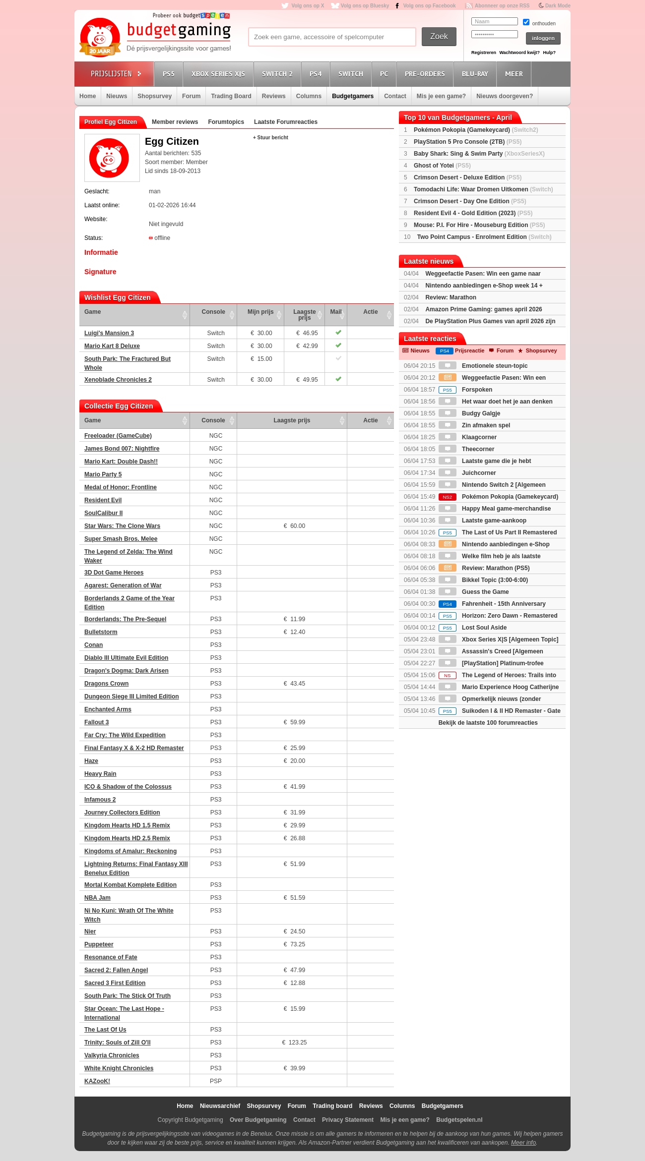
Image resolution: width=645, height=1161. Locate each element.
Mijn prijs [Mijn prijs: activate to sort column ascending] (261, 311)
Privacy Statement (348, 1119)
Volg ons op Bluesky (365, 5)
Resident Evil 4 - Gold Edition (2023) (473, 213)
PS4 (317, 73)
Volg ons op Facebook (429, 5)
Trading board (332, 1106)
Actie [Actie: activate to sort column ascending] (370, 311)
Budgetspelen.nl (459, 1119)
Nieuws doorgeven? (504, 96)
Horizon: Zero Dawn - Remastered (498, 615)
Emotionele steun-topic (483, 365)
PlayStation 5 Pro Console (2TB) (467, 141)
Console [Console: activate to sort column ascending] (213, 311)
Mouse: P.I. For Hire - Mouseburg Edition (479, 225)
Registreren (483, 52)
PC (385, 73)
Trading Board (231, 96)
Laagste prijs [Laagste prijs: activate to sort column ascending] (304, 314)
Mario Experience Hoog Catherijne (499, 687)
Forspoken (466, 389)
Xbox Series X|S (220, 73)
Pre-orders (426, 73)
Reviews (274, 96)
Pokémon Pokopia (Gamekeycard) (476, 129)
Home (87, 96)
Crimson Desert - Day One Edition (470, 201)
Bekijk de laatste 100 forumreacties (488, 722)
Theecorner (467, 449)
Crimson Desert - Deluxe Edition (467, 177)
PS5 (170, 73)
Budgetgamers (353, 96)
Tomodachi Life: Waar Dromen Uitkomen (483, 189)
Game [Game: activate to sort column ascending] (92, 311)
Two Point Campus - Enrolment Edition (484, 236)
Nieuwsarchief (220, 1106)
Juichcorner (467, 472)
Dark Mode (558, 5)
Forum (191, 96)
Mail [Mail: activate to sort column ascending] (336, 311)
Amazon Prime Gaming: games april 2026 (483, 309)
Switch (352, 73)
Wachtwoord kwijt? (519, 52)
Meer (515, 73)
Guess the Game (474, 591)
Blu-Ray (476, 73)
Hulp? (549, 52)
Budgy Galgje (470, 413)
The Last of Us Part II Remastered (498, 532)
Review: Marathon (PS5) (484, 568)
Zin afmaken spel (475, 425)
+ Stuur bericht (270, 137)
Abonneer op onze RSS (502, 5)
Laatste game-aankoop (482, 520)
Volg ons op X (307, 5)
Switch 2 (279, 73)
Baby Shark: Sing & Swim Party (479, 153)
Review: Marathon (450, 297)
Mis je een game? (441, 96)
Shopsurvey (154, 96)
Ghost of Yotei (442, 165)
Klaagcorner (468, 437)
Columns (309, 96)
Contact (395, 96)
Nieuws (116, 96)
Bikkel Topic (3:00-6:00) (483, 580)
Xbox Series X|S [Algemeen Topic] (499, 639)
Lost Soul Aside (473, 627)
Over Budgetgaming (258, 1119)
